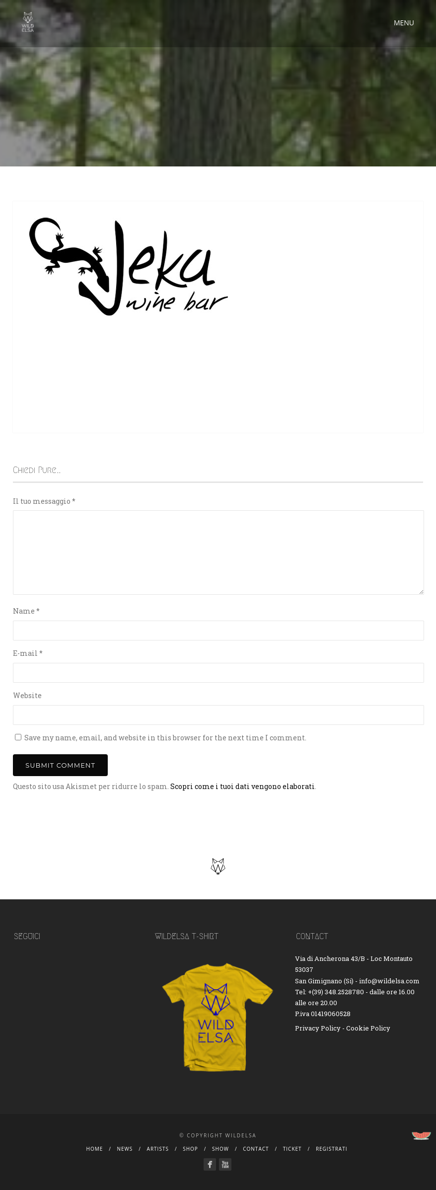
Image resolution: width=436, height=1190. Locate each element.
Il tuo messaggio (44, 501)
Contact (256, 1148)
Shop (190, 1148)
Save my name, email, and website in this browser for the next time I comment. (165, 737)
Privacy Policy (318, 1028)
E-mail (28, 653)
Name (26, 611)
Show (220, 1148)
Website (27, 695)
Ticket (292, 1148)
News (125, 1148)
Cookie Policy (368, 1028)
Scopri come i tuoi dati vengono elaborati (242, 786)
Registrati (332, 1148)
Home (94, 1148)
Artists (158, 1148)
